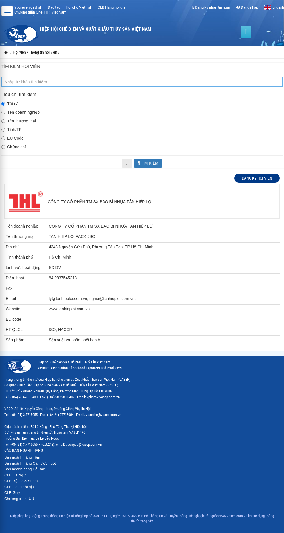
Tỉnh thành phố (19, 257)
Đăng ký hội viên (257, 178)
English (274, 7)
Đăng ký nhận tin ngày (211, 7)
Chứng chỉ (13, 147)
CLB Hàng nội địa (111, 7)
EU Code (12, 138)
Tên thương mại (18, 121)
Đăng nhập (247, 7)
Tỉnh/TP (11, 129)
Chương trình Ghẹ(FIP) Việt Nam (40, 12)
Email (11, 298)
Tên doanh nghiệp (20, 112)
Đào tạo (54, 7)
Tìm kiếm (148, 163)
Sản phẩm (15, 340)
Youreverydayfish (28, 7)
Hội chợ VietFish (79, 7)
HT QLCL (14, 329)
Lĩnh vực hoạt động (23, 267)
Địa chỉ (12, 247)
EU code (13, 319)
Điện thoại (15, 278)
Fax (9, 288)
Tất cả (9, 103)
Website (13, 309)
